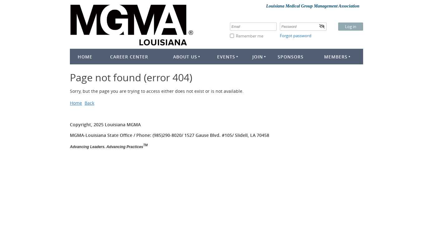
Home (76, 103)
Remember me (249, 36)
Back (89, 103)
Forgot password (295, 35)
